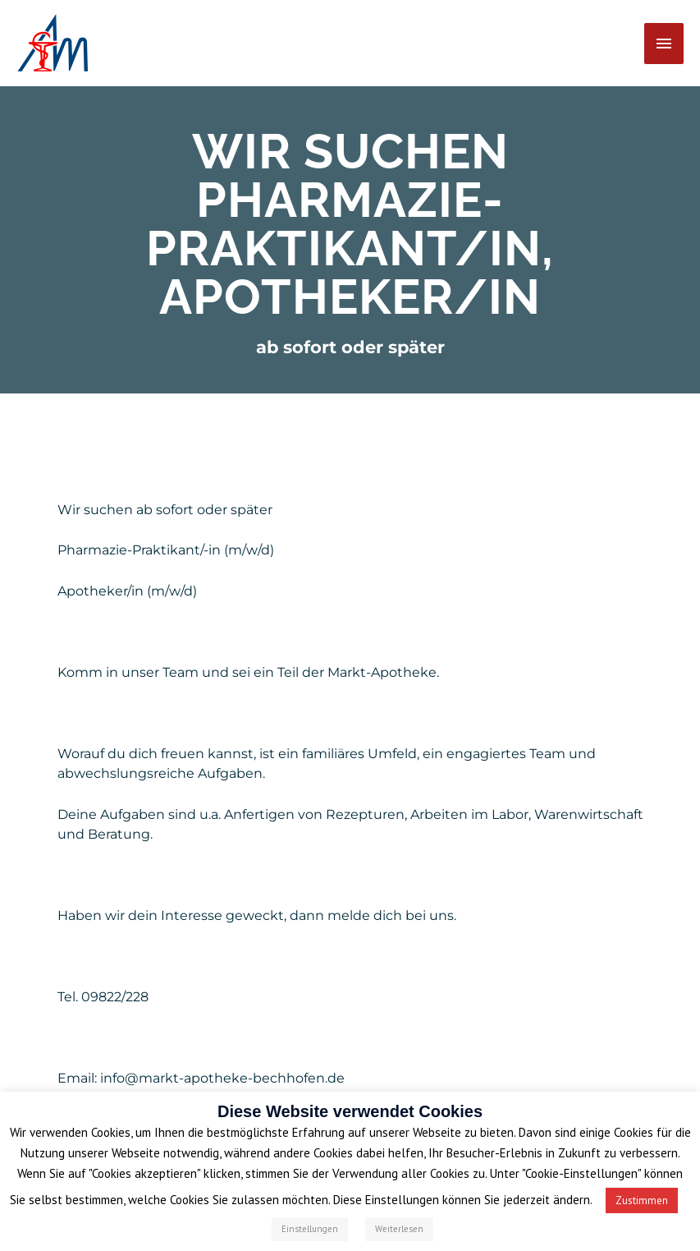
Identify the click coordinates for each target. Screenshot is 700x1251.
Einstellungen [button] (309, 1229)
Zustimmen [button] (641, 1200)
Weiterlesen (399, 1229)
